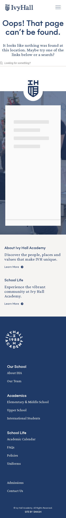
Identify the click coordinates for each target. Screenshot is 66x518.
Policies (12, 455)
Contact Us (15, 491)
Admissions (15, 483)
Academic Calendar (21, 439)
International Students (23, 418)
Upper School (17, 410)
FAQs (10, 447)
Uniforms (14, 463)
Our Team (14, 381)
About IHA (14, 373)
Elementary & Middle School (28, 402)
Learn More (13, 267)
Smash (37, 512)
